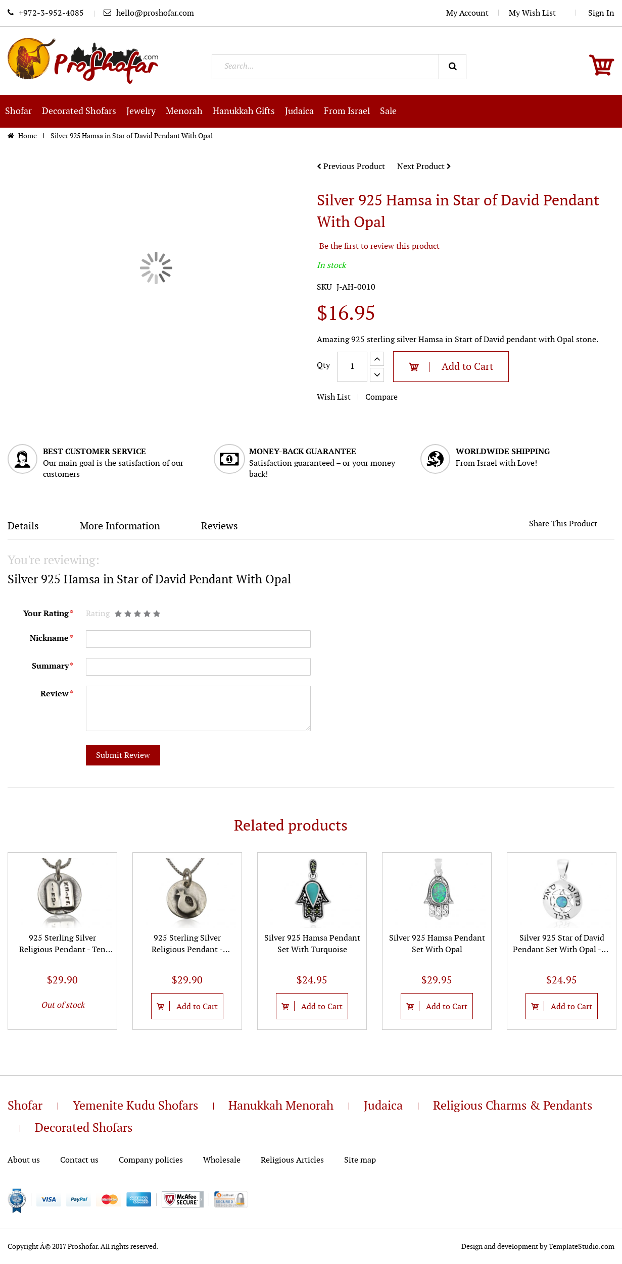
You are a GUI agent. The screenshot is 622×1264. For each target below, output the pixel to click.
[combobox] (339, 66)
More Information (120, 526)
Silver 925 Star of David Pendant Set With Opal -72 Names (561, 949)
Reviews (219, 526)
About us (24, 1160)
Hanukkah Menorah (280, 1106)
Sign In (601, 13)
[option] (62, 940)
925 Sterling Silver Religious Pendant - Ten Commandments (62, 949)
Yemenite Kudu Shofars (135, 1106)
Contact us (79, 1160)
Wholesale (222, 1160)
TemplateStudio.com (581, 1246)
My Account (467, 13)
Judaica (383, 1106)
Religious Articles (292, 1160)
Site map (360, 1160)
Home (28, 136)
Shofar (25, 1106)
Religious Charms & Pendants (512, 1106)
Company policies (151, 1160)
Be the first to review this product (379, 246)
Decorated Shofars (83, 1128)
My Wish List (537, 13)
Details (23, 526)
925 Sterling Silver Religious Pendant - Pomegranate (187, 949)
